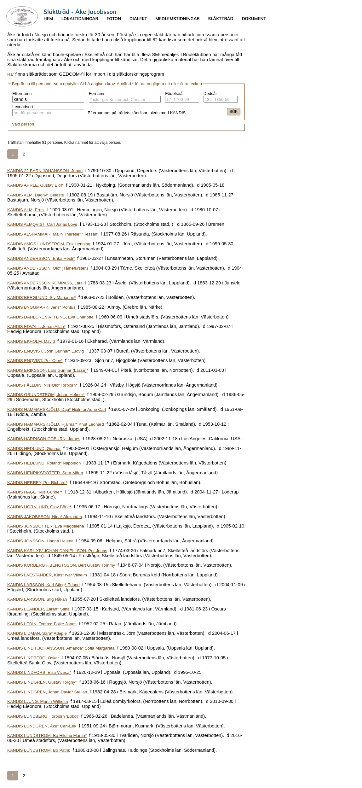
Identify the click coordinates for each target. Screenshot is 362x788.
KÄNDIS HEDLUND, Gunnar (34, 448)
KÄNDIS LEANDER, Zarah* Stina (38, 609)
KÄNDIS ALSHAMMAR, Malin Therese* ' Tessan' (52, 234)
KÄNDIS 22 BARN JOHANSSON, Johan (45, 170)
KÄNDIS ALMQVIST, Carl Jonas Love (42, 224)
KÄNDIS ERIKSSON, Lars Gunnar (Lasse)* (47, 370)
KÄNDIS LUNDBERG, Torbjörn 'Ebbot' (42, 716)
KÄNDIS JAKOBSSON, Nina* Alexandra (44, 516)
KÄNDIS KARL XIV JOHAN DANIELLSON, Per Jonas (57, 550)
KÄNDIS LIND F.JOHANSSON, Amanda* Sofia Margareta (61, 648)
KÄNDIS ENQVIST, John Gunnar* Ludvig (45, 351)
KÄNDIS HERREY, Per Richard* (37, 482)
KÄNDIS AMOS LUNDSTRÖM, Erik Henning (48, 244)
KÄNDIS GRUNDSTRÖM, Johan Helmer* (46, 394)
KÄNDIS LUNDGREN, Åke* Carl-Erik (41, 726)
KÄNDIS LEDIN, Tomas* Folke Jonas (42, 624)
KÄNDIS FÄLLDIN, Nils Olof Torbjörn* (42, 385)
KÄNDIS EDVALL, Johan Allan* (36, 326)
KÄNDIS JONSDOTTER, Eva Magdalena (45, 526)
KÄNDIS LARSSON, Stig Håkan (37, 599)
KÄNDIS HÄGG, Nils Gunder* (35, 492)
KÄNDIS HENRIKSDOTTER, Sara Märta (45, 472)
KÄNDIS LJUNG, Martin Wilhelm (37, 701)
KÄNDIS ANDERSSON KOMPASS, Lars (45, 283)
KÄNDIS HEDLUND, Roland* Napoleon (44, 463)
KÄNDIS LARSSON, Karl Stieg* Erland (43, 584)
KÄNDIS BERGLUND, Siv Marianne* (41, 297)
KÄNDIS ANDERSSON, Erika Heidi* (41, 258)
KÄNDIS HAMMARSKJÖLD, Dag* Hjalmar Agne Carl (56, 409)
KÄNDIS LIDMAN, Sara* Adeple (37, 633)
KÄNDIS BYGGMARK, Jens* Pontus (41, 307)
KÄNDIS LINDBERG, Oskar (33, 658)
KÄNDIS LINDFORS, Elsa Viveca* (39, 672)
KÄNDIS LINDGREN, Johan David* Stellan (47, 692)
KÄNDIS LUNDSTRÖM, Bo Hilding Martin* (47, 735)
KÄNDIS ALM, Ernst (26, 209)
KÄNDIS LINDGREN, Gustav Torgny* (42, 682)
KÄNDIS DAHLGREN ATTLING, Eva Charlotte (50, 317)
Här (10, 74)
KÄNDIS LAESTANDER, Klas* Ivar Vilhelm (47, 575)
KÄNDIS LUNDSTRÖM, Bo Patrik (38, 750)
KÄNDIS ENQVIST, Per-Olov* (35, 360)
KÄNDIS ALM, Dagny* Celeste (35, 195)
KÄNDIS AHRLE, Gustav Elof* (35, 185)
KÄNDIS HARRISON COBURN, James (43, 438)
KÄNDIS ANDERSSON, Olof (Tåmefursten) (47, 268)
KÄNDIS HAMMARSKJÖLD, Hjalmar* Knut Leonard (55, 424)
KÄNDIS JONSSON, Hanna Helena (40, 541)
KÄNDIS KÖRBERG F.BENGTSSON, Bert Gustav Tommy (61, 565)
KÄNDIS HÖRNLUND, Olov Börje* (39, 507)
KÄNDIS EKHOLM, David (31, 341)
